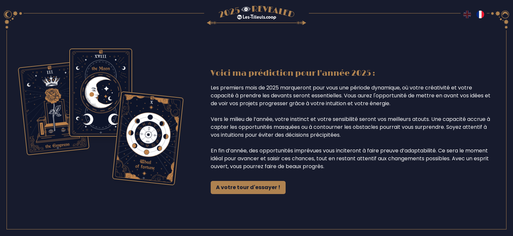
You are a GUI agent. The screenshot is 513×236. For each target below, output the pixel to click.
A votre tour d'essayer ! (248, 187)
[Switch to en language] (467, 14)
